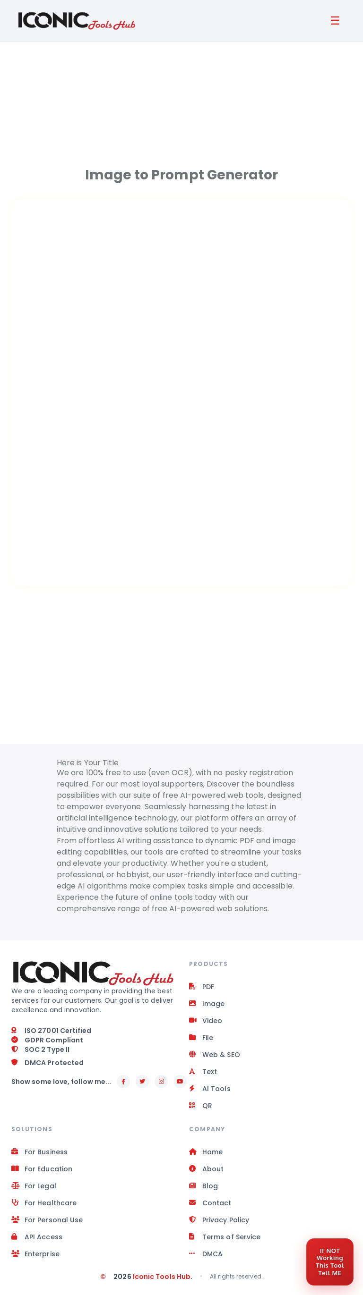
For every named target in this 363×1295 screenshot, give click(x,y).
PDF (201, 986)
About (206, 1169)
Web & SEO (214, 1054)
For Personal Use (47, 1220)
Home (206, 1152)
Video (205, 1020)
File (201, 1037)
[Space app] (181, 433)
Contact (210, 1203)
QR (200, 1105)
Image (207, 1003)
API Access (36, 1237)
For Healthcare (44, 1203)
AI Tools (210, 1088)
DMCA (206, 1254)
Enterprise (35, 1254)
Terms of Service (224, 1237)
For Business (39, 1152)
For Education (41, 1169)
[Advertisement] (181, 99)
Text (203, 1071)
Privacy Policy (219, 1220)
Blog (203, 1186)
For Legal (33, 1186)
